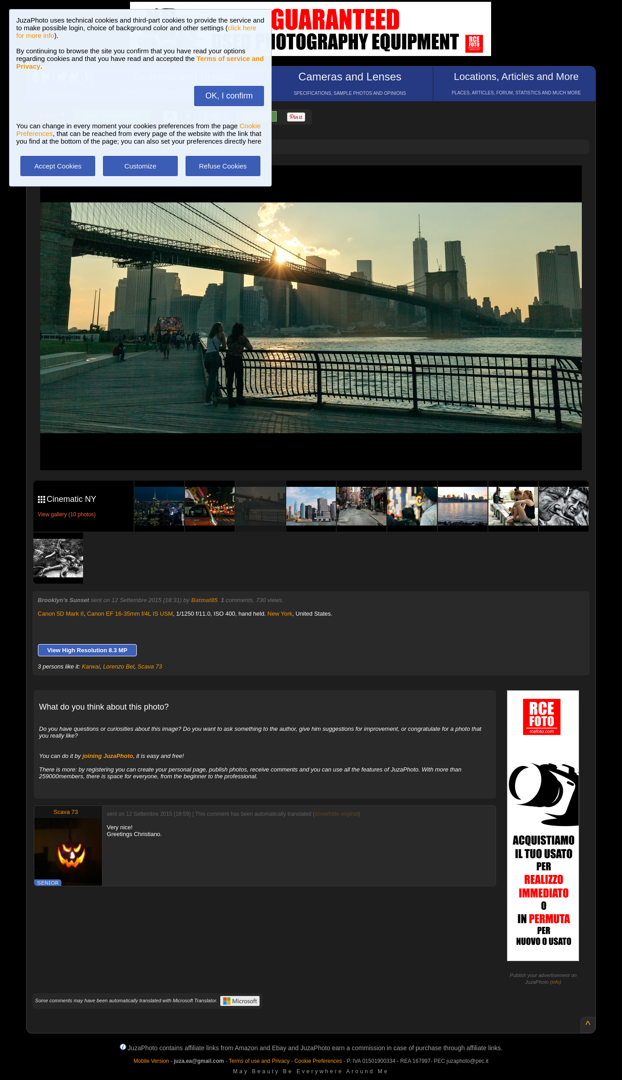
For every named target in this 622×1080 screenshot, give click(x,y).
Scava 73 (150, 666)
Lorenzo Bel (118, 666)
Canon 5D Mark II (61, 613)
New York (280, 613)
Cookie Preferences (318, 1061)
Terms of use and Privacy (259, 1061)
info (556, 982)
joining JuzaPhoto (108, 756)
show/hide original (336, 814)
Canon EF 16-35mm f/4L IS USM (130, 613)
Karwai (91, 666)
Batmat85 (204, 600)
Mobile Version (151, 1061)
